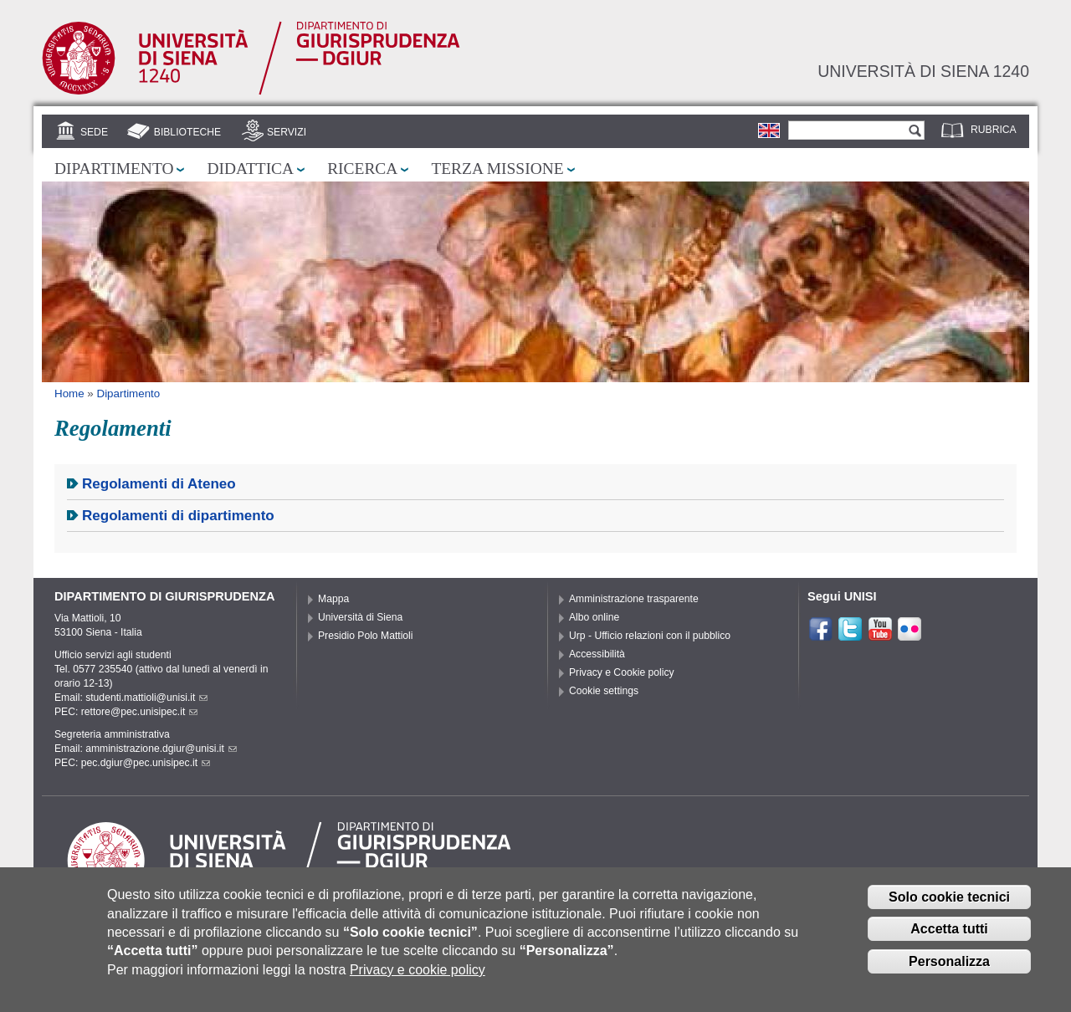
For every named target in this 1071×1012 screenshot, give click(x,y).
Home (69, 393)
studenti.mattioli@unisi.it (146, 697)
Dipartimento (113, 168)
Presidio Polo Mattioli (365, 635)
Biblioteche (187, 132)
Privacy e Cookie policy (621, 672)
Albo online (594, 617)
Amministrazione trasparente (634, 599)
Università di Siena (360, 617)
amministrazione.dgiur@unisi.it (161, 748)
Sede (94, 132)
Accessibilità (597, 654)
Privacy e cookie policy (417, 976)
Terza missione (497, 168)
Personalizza (949, 967)
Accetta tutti (948, 935)
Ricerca (362, 168)
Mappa (333, 599)
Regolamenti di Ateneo (159, 484)
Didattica (250, 168)
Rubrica (994, 129)
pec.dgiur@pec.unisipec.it (145, 763)
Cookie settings (603, 691)
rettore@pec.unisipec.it (139, 712)
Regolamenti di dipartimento (178, 516)
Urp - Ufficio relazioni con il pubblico (649, 635)
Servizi (286, 132)
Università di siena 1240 (923, 71)
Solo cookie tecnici (949, 903)
